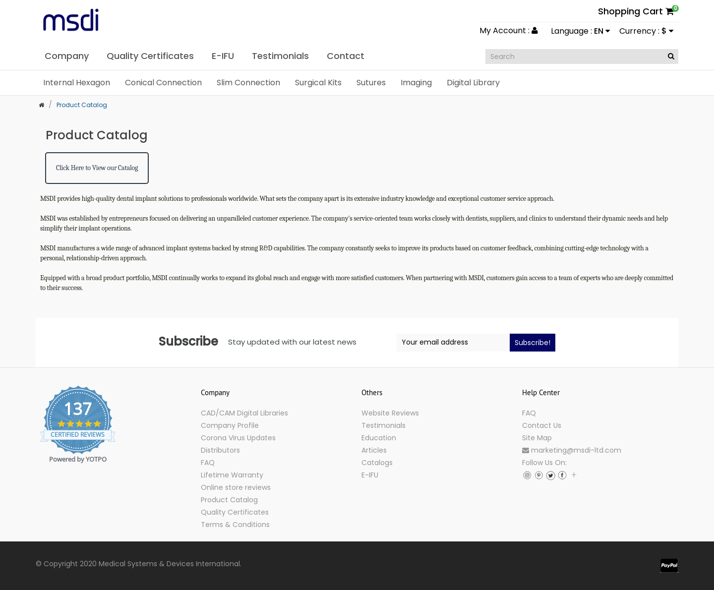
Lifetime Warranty (232, 475)
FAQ (208, 463)
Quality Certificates (235, 512)
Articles (374, 450)
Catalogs (377, 463)
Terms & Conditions (235, 525)
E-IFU (369, 475)
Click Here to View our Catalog (97, 168)
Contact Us (541, 425)
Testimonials (383, 425)
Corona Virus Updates (238, 438)
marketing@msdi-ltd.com (571, 450)
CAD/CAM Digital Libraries (244, 413)
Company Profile (230, 425)
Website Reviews (390, 413)
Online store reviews (236, 487)
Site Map (537, 438)
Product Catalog (229, 500)
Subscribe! (532, 343)
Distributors (220, 450)
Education (378, 438)
